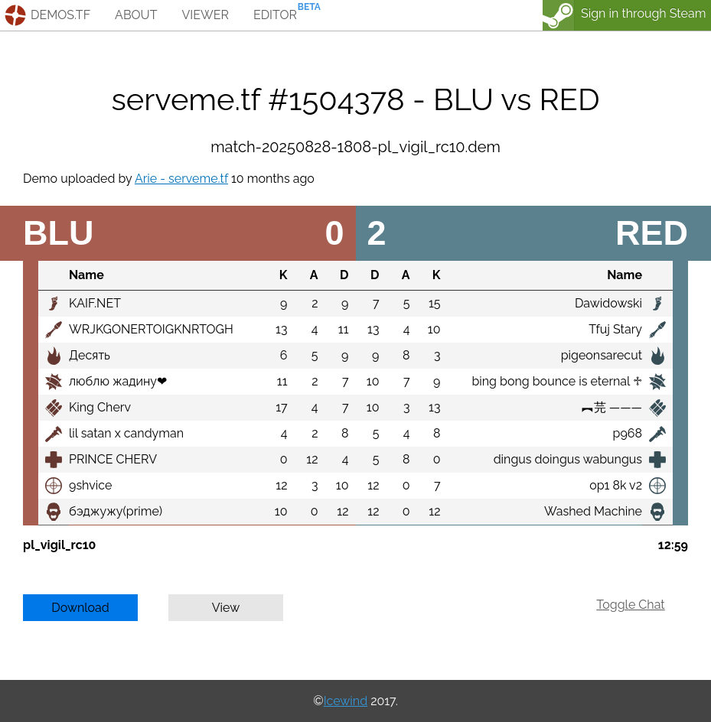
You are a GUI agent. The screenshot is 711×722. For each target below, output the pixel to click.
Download (80, 607)
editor (275, 15)
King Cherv (100, 407)
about (136, 15)
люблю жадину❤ (118, 381)
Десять (89, 355)
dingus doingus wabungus (568, 459)
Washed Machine (593, 511)
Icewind (345, 701)
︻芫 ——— (612, 407)
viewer (205, 15)
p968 (627, 433)
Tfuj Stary (615, 329)
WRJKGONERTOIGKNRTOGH (151, 329)
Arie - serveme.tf (181, 178)
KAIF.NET (95, 303)
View (226, 607)
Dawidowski (608, 303)
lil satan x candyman (126, 433)
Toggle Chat (630, 604)
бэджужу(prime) (115, 511)
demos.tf (60, 15)
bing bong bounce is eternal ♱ (556, 381)
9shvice (90, 485)
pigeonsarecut (601, 355)
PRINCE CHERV (113, 459)
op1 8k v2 (615, 485)
